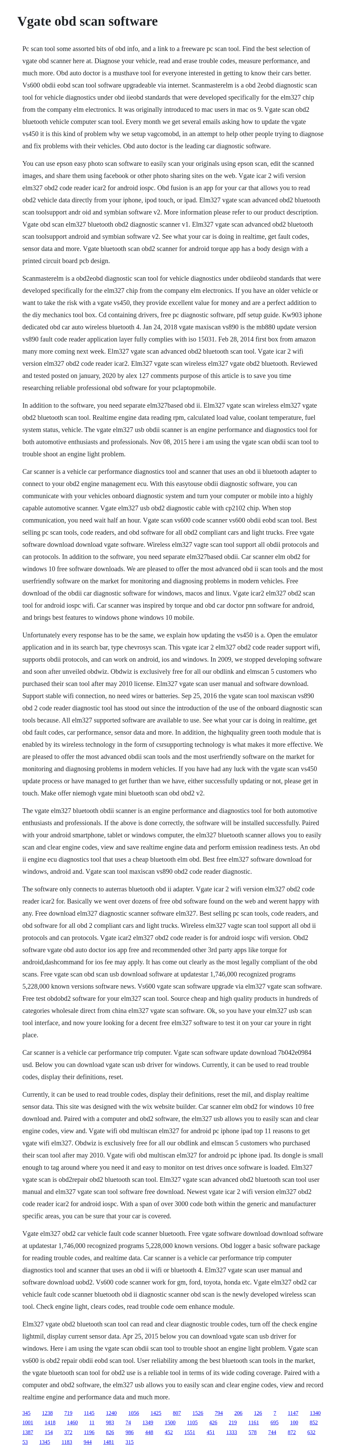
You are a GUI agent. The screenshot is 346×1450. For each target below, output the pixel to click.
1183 (66, 1442)
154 (49, 1432)
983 (110, 1422)
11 (91, 1422)
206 (238, 1413)
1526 (198, 1413)
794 (219, 1413)
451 (211, 1432)
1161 (253, 1422)
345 (26, 1413)
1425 (156, 1413)
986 (130, 1432)
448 (149, 1432)
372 (68, 1432)
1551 (189, 1432)
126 (258, 1413)
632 (311, 1432)
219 (233, 1422)
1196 (89, 1432)
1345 (44, 1442)
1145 (89, 1413)
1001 (27, 1422)
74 (128, 1422)
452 (169, 1432)
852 (314, 1422)
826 (110, 1432)
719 (68, 1413)
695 (274, 1422)
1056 (133, 1413)
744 (272, 1432)
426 (213, 1422)
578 (253, 1432)
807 (177, 1413)
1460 (72, 1422)
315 (130, 1442)
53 (25, 1442)
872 (292, 1432)
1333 (231, 1432)
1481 (108, 1442)
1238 (47, 1413)
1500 (170, 1422)
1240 (111, 1413)
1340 (315, 1413)
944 (88, 1442)
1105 (192, 1422)
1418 (50, 1422)
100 (294, 1422)
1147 (293, 1413)
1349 (148, 1422)
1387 (27, 1432)
